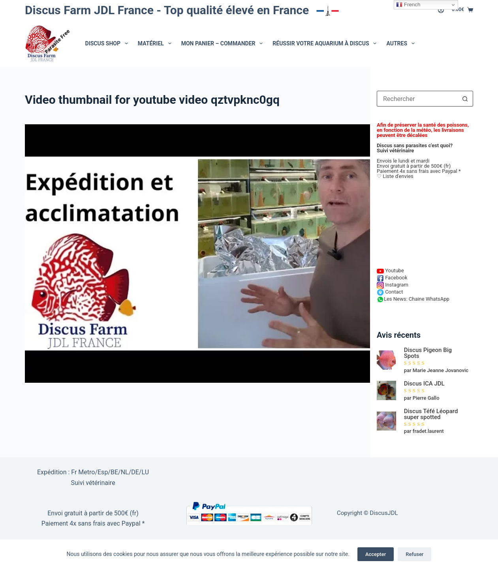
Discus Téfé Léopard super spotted (431, 414)
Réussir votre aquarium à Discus (326, 43)
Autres (401, 43)
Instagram (392, 285)
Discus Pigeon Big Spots (428, 353)
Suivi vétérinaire (395, 150)
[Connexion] (441, 10)
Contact (390, 292)
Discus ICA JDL (424, 384)
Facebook (392, 278)
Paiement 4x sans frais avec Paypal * (93, 523)
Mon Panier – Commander (223, 43)
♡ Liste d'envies (395, 176)
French (408, 5)
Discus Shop (108, 43)
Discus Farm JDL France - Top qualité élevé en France (184, 10)
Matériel (156, 43)
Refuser (414, 554)
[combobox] (417, 99)
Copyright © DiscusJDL (367, 513)
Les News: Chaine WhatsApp (413, 299)
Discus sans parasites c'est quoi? (415, 145)
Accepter (375, 554)
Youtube (390, 270)
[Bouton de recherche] (465, 98)
